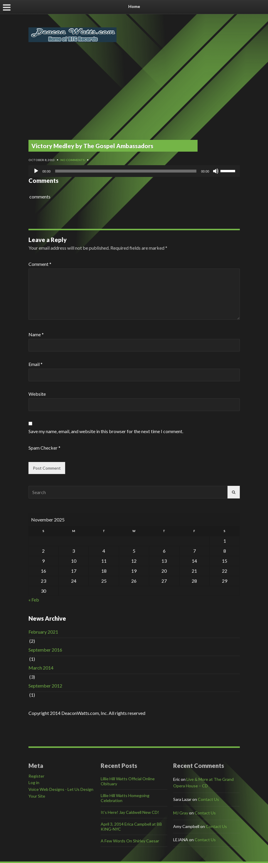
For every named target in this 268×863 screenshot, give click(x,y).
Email (35, 364)
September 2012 (45, 685)
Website (37, 394)
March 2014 (40, 667)
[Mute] (216, 171)
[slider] (125, 171)
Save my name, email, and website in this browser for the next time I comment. (105, 431)
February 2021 (43, 632)
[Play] (36, 171)
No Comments (72, 160)
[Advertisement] (134, 95)
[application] (134, 171)
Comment (39, 264)
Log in (33, 782)
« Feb (33, 599)
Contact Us (208, 799)
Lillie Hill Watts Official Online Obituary (128, 781)
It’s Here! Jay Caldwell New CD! (130, 812)
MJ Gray (180, 812)
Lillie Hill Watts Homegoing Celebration (125, 798)
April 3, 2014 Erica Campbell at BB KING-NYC (131, 826)
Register (36, 775)
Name (36, 334)
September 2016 (45, 649)
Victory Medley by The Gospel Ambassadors (92, 145)
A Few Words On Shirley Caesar (130, 840)
